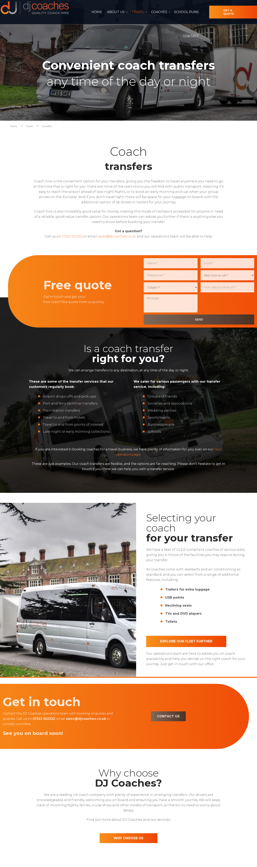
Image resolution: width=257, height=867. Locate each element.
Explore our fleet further (186, 641)
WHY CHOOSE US (128, 838)
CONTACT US (124, 716)
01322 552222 (200, 3)
